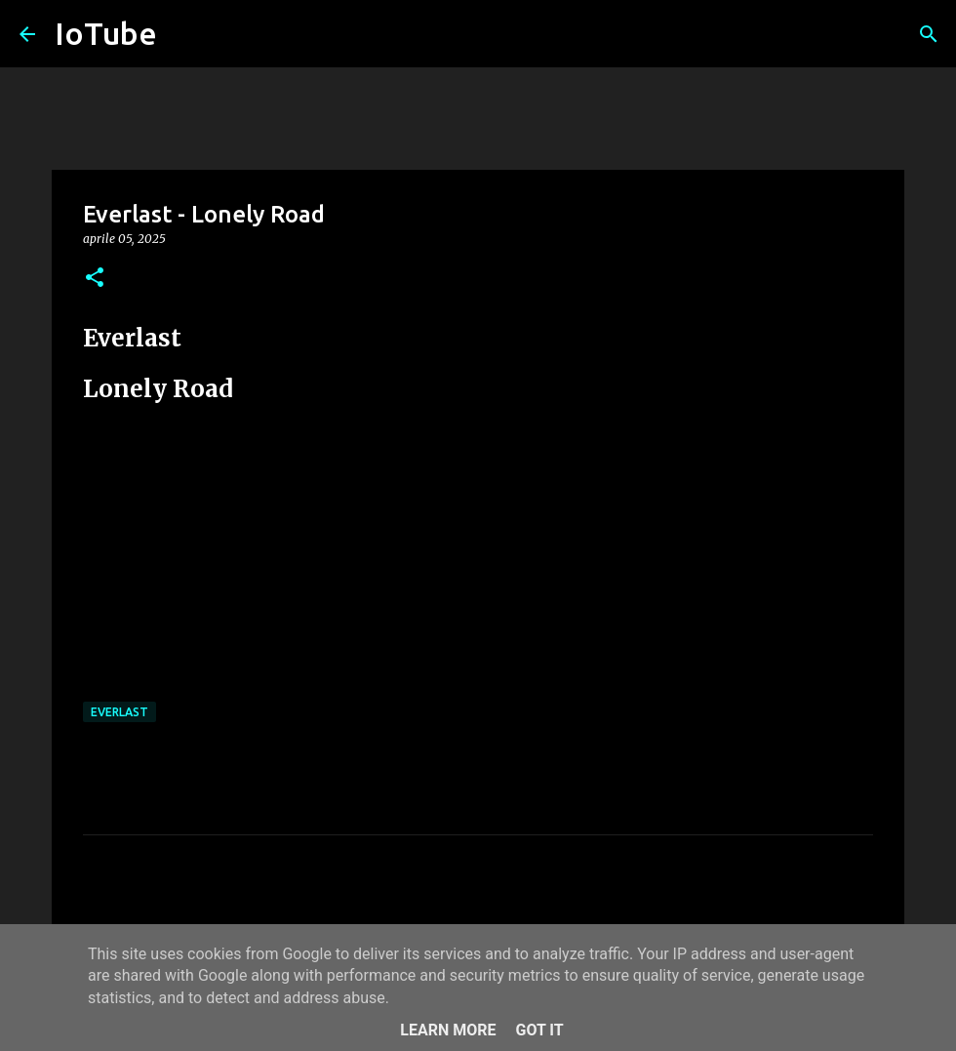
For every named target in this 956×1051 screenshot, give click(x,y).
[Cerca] (928, 34)
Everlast (119, 712)
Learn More (448, 1030)
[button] (94, 278)
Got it (539, 1030)
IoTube (106, 33)
